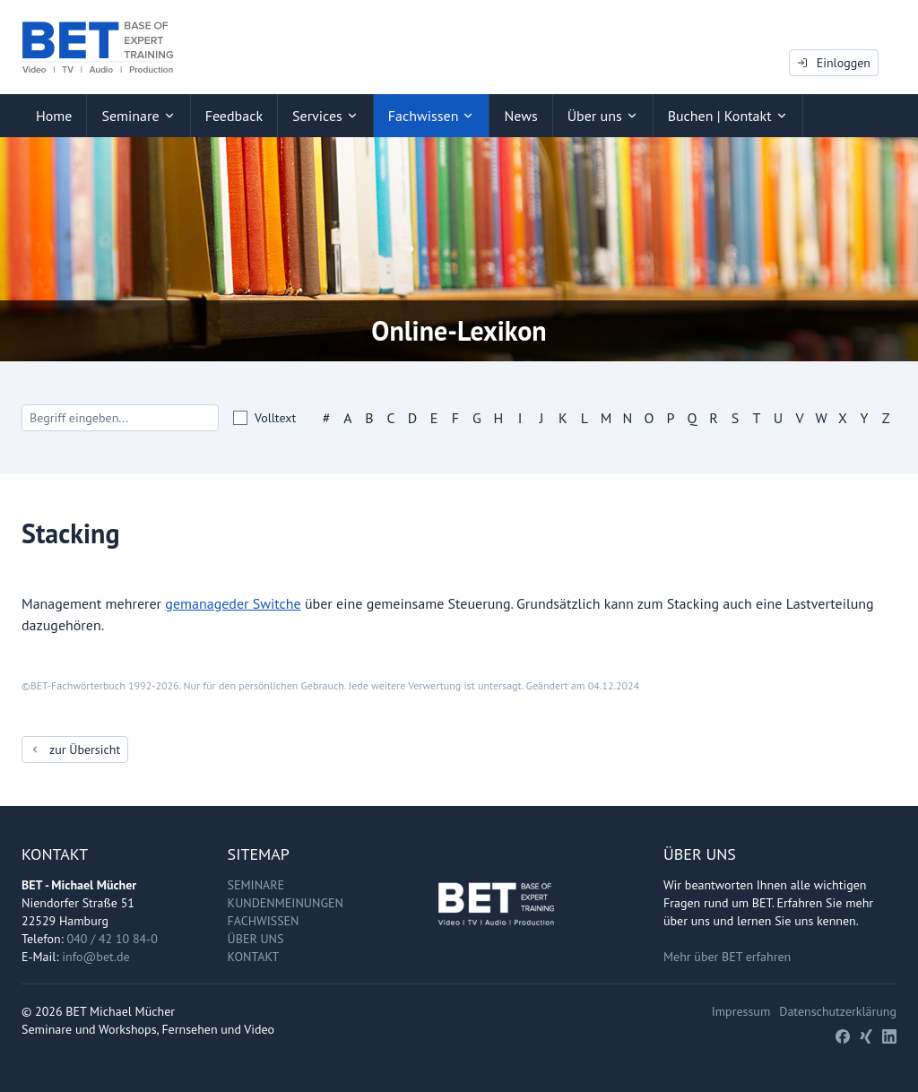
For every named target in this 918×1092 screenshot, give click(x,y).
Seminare (256, 885)
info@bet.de (95, 957)
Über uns (256, 939)
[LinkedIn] (889, 1036)
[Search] (120, 417)
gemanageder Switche (232, 603)
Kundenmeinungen (285, 903)
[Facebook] (843, 1036)
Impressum (741, 1011)
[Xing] (866, 1036)
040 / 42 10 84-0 (112, 939)
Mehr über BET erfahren (727, 957)
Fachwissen (263, 921)
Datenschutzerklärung (837, 1011)
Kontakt (254, 957)
